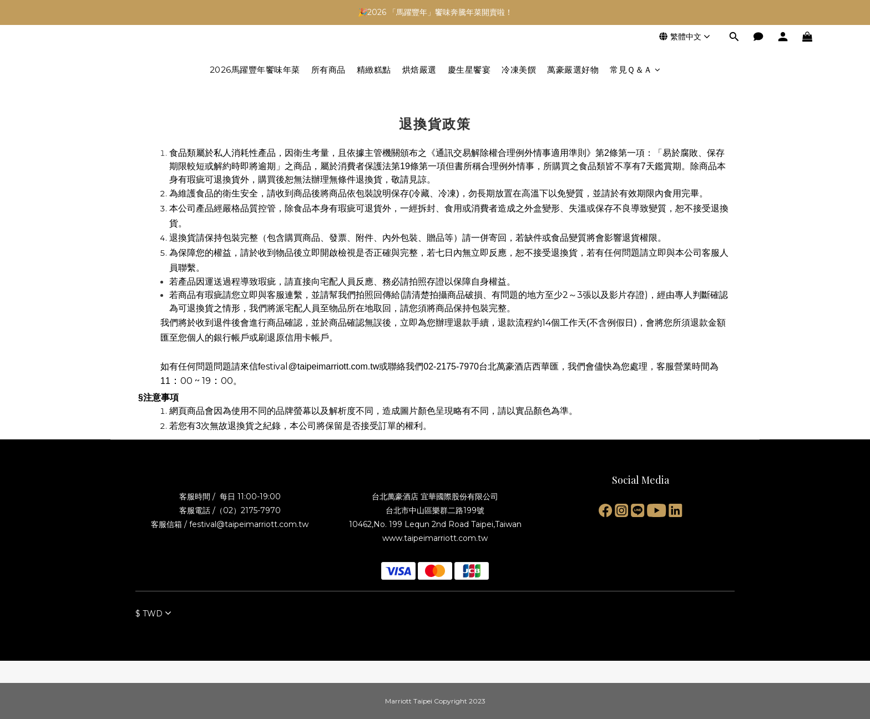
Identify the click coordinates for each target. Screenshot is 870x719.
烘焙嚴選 (419, 69)
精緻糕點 (374, 69)
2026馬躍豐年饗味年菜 (255, 69)
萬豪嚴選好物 (573, 69)
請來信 (244, 366)
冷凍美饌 (519, 69)
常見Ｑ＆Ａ (635, 69)
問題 (222, 366)
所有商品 (328, 69)
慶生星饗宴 (469, 69)
